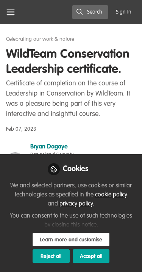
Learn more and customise (71, 240)
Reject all (51, 256)
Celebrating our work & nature (40, 39)
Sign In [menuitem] (123, 12)
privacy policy (76, 204)
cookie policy (111, 195)
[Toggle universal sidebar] (10, 12)
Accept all (91, 256)
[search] (90, 12)
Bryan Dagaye (49, 147)
